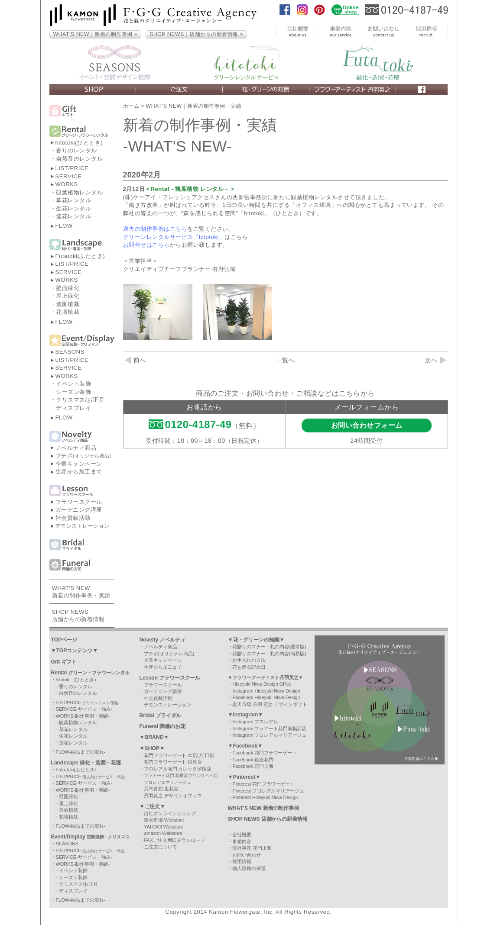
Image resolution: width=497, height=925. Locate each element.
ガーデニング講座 (78, 509)
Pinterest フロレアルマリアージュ (268, 790)
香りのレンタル (76, 150)
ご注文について (160, 846)
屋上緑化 (67, 296)
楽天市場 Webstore (164, 819)
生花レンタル (73, 208)
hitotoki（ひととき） (76, 679)
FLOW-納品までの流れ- (80, 751)
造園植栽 (67, 304)
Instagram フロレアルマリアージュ (269, 735)
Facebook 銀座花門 (252, 759)
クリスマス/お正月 (80, 399)
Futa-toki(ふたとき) (75, 769)
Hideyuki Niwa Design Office (261, 683)
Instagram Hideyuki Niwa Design (266, 690)
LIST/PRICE (72, 168)
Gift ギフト (64, 662)
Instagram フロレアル (255, 721)
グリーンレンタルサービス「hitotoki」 (174, 237)
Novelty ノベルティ (162, 640)
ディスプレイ (73, 408)
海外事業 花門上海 (251, 848)
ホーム (131, 106)
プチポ (83, 455)
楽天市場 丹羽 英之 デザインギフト (269, 704)
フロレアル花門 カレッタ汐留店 (177, 768)
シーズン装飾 (73, 392)
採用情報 (241, 861)
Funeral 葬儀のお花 (162, 726)
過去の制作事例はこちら (155, 229)
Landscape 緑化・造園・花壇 (86, 763)
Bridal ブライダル (161, 715)
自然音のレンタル (79, 158)
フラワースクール (78, 502)
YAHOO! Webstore (163, 826)
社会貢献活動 (73, 518)
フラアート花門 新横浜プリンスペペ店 (181, 775)
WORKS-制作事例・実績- (82, 716)
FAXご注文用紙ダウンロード (174, 840)
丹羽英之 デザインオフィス (172, 795)
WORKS (66, 184)
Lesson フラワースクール (170, 678)
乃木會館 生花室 (161, 788)
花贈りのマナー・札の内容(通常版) (269, 646)
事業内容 (241, 841)
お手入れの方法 (248, 660)
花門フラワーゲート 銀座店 (172, 761)
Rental (90, 673)
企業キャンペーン (78, 464)
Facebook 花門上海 (252, 766)
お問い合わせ (246, 854)
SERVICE (68, 176)
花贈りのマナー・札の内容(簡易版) (269, 653)
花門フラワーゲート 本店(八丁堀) (179, 755)
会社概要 (241, 834)
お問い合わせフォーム (367, 425)
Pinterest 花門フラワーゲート (263, 783)
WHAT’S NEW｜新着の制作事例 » (95, 34)
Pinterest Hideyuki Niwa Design (265, 797)
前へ (135, 360)
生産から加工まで (78, 471)
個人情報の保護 (248, 868)
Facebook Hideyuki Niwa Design (266, 697)
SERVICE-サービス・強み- (83, 709)
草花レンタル (73, 200)
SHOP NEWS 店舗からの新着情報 (268, 819)
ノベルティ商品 (76, 448)
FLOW (64, 225)
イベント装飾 (73, 383)
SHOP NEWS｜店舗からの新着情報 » (196, 34)
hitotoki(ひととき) (79, 142)
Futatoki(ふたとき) (80, 256)
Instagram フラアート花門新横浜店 (269, 728)
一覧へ (285, 360)
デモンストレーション (82, 526)
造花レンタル (73, 216)
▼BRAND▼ (154, 737)
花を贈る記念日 (248, 667)
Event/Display (90, 837)
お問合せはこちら (146, 245)
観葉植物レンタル (79, 192)
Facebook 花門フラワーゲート (264, 752)
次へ (435, 360)
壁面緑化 (67, 288)
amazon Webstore (163, 833)
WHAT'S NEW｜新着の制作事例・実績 (194, 106)
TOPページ (64, 640)
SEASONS (69, 351)
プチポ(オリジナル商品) (169, 653)
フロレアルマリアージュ (167, 782)
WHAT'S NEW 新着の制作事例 (263, 808)
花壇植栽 (67, 312)
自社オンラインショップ (170, 813)
